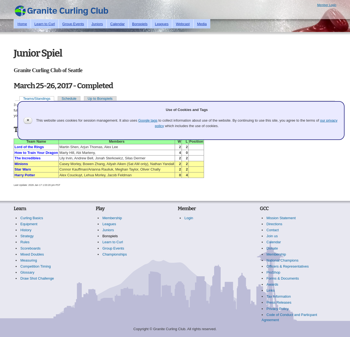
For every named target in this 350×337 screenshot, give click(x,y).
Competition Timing (36, 266)
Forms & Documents (283, 278)
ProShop (274, 272)
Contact (273, 230)
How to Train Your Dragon (36, 153)
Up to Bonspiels (100, 98)
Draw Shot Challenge (37, 278)
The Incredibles (27, 158)
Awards (272, 284)
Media (202, 24)
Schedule (69, 98)
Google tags (148, 120)
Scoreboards (31, 248)
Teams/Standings (37, 98)
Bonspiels (139, 24)
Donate (272, 248)
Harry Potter (24, 175)
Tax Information (279, 296)
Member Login (326, 5)
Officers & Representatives (288, 266)
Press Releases (279, 302)
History (26, 230)
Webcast (182, 24)
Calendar (117, 24)
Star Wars (22, 169)
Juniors (97, 24)
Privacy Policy (278, 309)
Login (189, 218)
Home (22, 24)
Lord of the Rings (29, 147)
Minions (21, 164)
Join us (272, 236)
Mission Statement (281, 218)
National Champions (283, 260)
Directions (274, 224)
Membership (112, 218)
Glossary (27, 272)
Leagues (161, 24)
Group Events (73, 24)
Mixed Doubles (32, 254)
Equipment (29, 224)
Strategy (27, 236)
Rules (25, 242)
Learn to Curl (44, 24)
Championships (115, 254)
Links (271, 290)
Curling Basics (32, 218)
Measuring (29, 260)
